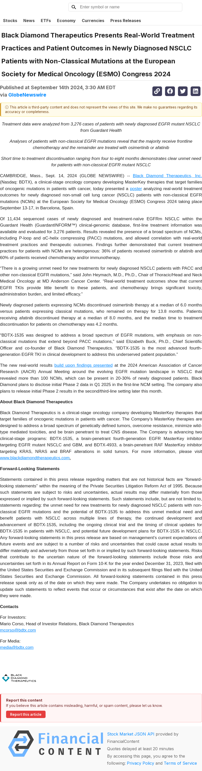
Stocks (10, 20)
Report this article (26, 714)
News (29, 20)
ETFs (46, 20)
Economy (66, 20)
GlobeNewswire (27, 95)
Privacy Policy (140, 763)
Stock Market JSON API (130, 734)
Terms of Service (180, 763)
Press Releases (125, 20)
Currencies (93, 20)
